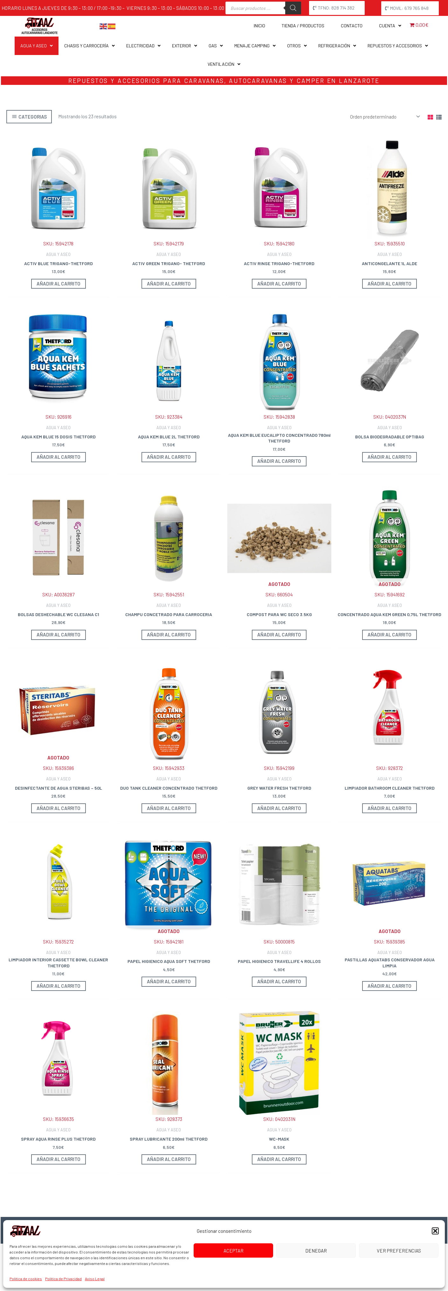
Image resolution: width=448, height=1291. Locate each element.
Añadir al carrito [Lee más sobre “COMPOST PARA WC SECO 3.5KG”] (279, 634)
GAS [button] (216, 45)
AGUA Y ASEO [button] (36, 45)
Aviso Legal (95, 1278)
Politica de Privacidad (63, 1278)
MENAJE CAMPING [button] (255, 45)
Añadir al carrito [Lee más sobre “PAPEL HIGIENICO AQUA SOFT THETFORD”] (169, 981)
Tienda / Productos (303, 25)
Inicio (259, 25)
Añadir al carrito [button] (58, 283)
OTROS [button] (297, 45)
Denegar (316, 1250)
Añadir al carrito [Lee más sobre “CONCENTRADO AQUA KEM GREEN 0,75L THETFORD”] (389, 634)
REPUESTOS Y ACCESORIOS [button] (398, 45)
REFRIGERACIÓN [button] (337, 45)
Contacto (351, 25)
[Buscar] (293, 8)
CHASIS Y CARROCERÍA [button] (89, 45)
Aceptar (234, 1250)
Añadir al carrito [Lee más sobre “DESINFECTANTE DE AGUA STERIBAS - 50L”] (58, 808)
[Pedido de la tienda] (383, 116)
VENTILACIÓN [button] (224, 64)
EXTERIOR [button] (184, 45)
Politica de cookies (26, 1278)
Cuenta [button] (390, 25)
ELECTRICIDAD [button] (143, 45)
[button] (435, 1231)
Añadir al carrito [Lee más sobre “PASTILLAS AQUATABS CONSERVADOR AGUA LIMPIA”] (389, 986)
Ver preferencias (399, 1250)
